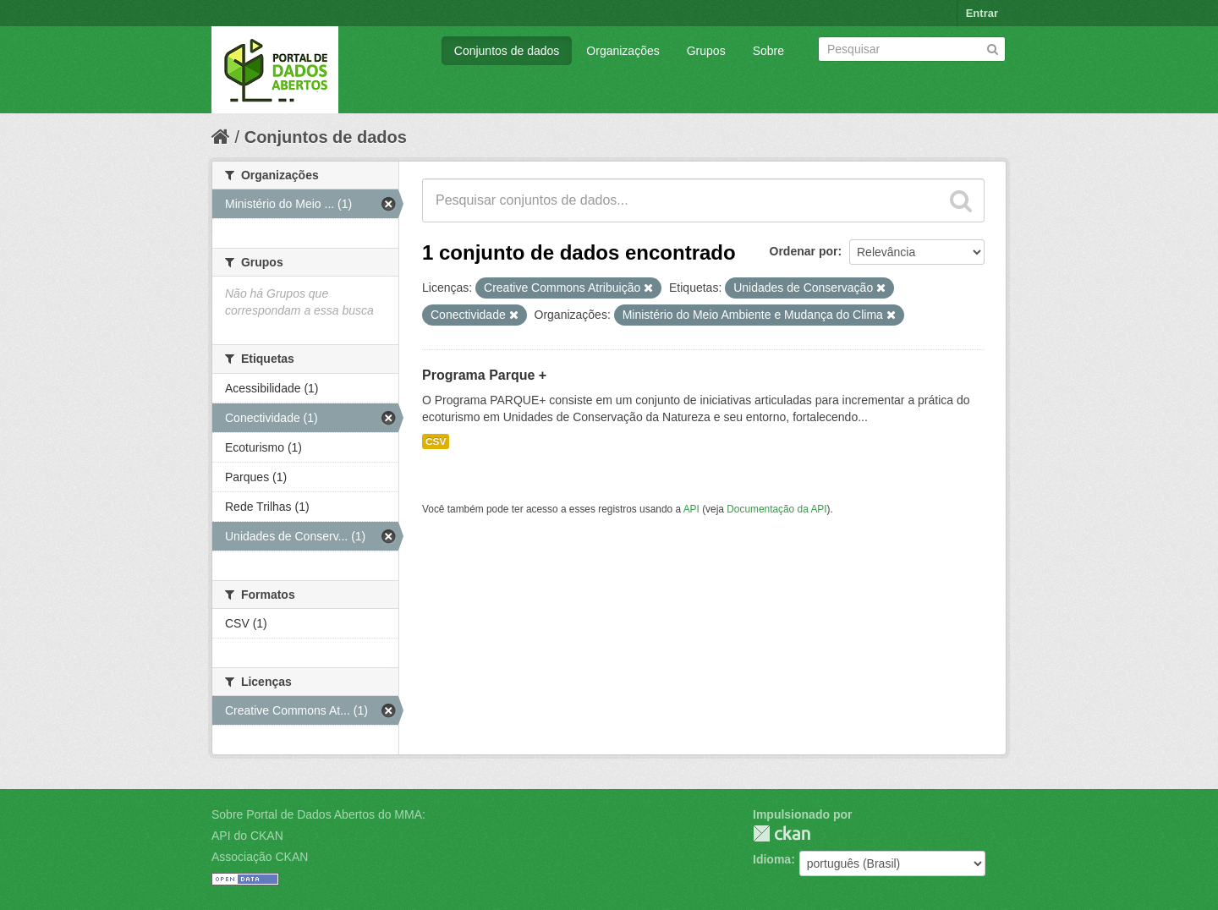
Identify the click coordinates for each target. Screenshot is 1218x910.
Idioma (772, 859)
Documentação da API (776, 509)
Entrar (982, 13)
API (691, 509)
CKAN (781, 833)
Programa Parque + (484, 375)
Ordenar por (804, 251)
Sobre (768, 51)
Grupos (706, 51)
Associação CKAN (259, 856)
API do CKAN (247, 835)
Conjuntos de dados (507, 51)
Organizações (622, 51)
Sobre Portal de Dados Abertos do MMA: (318, 814)
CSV (435, 441)
